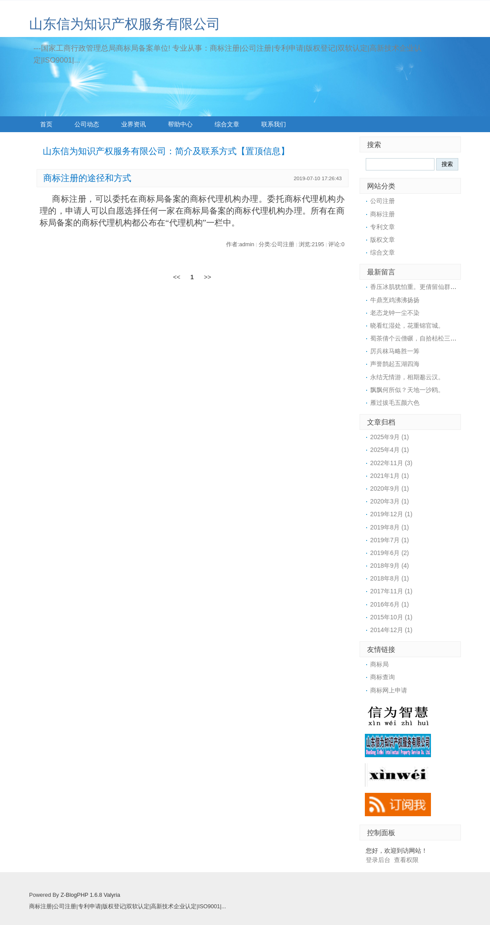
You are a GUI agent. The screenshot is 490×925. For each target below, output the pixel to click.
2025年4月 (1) (389, 449)
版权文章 (382, 239)
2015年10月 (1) (391, 617)
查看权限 (406, 859)
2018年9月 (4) (389, 565)
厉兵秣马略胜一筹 (394, 351)
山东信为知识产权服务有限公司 (124, 24)
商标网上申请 (388, 690)
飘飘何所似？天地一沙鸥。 (407, 389)
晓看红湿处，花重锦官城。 (407, 325)
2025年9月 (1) (389, 436)
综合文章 (227, 124)
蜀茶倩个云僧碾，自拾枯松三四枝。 (419, 338)
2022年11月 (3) (391, 462)
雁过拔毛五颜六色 (394, 402)
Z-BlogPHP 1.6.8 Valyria (90, 895)
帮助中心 (180, 124)
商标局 (379, 664)
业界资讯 (133, 124)
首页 (46, 124)
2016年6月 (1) (389, 604)
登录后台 (378, 859)
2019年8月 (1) (389, 527)
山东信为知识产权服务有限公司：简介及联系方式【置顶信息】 (166, 151)
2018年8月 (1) (389, 578)
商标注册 (382, 214)
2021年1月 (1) (389, 475)
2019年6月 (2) (389, 552)
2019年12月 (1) (391, 514)
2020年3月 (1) (389, 501)
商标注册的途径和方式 (87, 178)
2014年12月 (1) (391, 629)
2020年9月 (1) (389, 488)
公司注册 (382, 200)
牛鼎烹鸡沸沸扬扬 (394, 299)
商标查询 (382, 677)
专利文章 (382, 226)
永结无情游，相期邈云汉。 (407, 377)
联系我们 (273, 124)
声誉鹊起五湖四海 (394, 363)
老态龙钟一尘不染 (394, 312)
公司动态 (86, 124)
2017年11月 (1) (391, 591)
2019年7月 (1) (389, 540)
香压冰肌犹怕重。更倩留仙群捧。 (416, 286)
